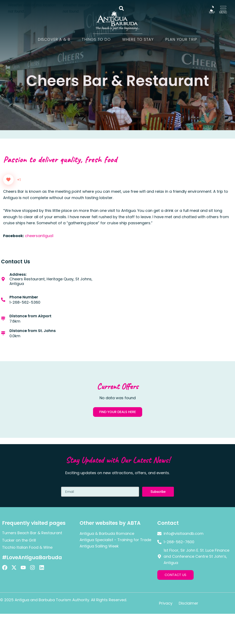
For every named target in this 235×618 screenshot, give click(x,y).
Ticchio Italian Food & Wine (27, 547)
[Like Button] (8, 179)
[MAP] (212, 8)
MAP (212, 12)
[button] (121, 8)
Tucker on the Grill (19, 540)
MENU (223, 12)
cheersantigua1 (39, 235)
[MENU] (223, 8)
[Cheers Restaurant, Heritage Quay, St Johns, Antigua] (176, 308)
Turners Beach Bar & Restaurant (32, 532)
